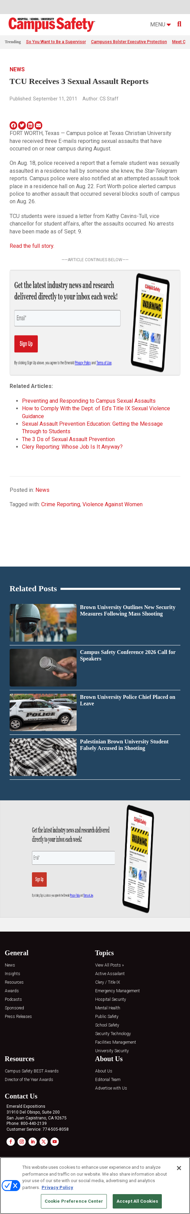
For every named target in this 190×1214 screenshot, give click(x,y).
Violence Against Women (112, 504)
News (17, 69)
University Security (112, 1051)
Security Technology (113, 1034)
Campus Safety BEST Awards (32, 1071)
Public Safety (107, 1017)
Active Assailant (110, 974)
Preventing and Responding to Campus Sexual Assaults (89, 401)
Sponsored (14, 1008)
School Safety (107, 1025)
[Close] (179, 1168)
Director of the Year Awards (29, 1080)
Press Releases (18, 1017)
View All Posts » (109, 965)
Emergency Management (117, 991)
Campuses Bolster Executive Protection (129, 41)
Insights (12, 974)
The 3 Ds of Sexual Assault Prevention (68, 439)
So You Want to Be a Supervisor (56, 41)
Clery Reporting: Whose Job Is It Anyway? (72, 447)
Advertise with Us (111, 1088)
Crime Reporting (60, 504)
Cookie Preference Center (74, 1201)
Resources (14, 982)
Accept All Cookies (137, 1201)
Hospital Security (110, 999)
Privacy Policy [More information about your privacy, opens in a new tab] (57, 1187)
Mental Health (107, 1008)
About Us (103, 1071)
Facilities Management (115, 1042)
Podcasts (13, 999)
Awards (12, 991)
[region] (95, 1185)
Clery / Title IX (107, 982)
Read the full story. (32, 246)
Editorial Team (108, 1080)
